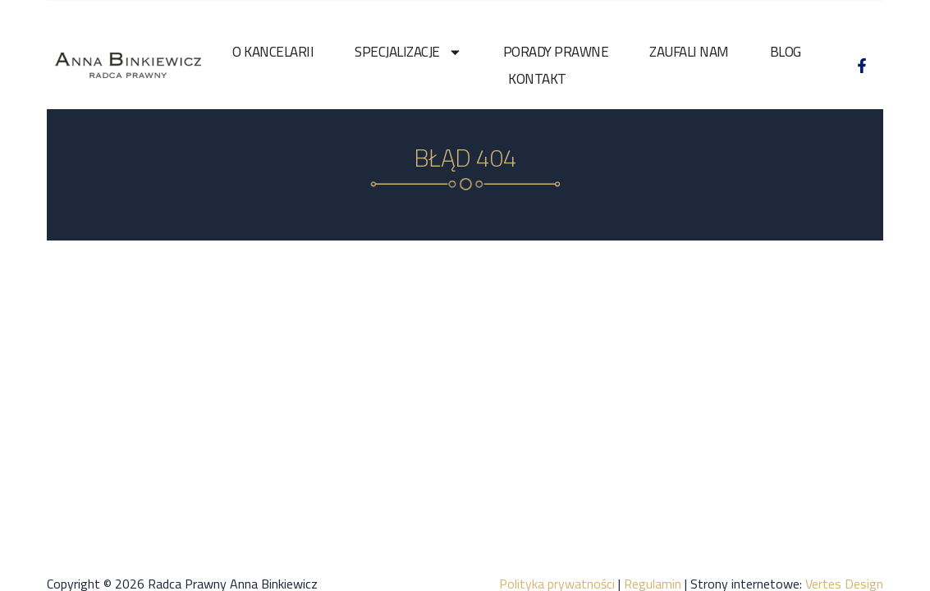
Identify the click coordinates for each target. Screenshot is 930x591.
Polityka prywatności (557, 569)
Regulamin (652, 569)
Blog (785, 52)
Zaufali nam (689, 52)
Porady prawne (556, 52)
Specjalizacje (408, 52)
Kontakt (537, 79)
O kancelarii (273, 52)
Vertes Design (844, 569)
